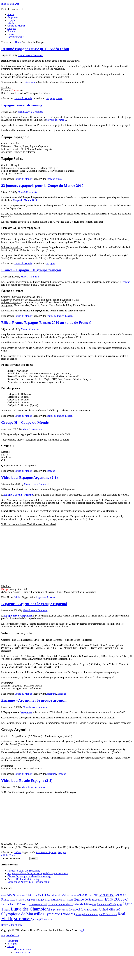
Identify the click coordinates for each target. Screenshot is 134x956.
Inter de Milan (82, 904)
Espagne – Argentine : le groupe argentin (34, 700)
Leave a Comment (33, 55)
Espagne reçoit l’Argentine (17, 615)
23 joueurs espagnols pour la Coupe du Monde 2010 (42, 185)
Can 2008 (82, 894)
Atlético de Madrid (36, 894)
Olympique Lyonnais (59, 914)
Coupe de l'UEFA (17, 900)
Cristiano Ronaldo (66, 900)
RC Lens (112, 914)
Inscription (12, 943)
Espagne (11, 20)
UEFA (10, 23)
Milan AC (114, 909)
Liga (119, 904)
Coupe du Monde (16, 25)
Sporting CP (37, 919)
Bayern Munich (53, 895)
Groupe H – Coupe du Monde (25, 422)
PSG (105, 914)
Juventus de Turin (106, 904)
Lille (66, 910)
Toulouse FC (48, 919)
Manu (21, 55)
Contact (11, 34)
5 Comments (30, 192)
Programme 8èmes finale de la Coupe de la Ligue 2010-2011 (37, 873)
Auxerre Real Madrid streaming (23, 879)
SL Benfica (22, 919)
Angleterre (12, 17)
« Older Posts (8, 855)
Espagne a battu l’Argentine (18, 494)
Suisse (59, 98)
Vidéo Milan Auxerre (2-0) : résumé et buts (29, 882)
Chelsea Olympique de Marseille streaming (29, 876)
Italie (94, 905)
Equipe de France (55, 316)
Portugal (80, 914)
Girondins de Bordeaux (60, 904)
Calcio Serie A (71, 895)
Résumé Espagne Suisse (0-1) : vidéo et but (35, 49)
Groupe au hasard (22, 952)
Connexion (12, 940)
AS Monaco (21, 895)
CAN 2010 (93, 895)
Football (43, 904)
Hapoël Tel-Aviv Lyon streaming (23, 870)
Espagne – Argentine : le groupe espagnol (34, 604)
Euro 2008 (113, 899)
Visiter (10, 946)
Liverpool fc (76, 909)
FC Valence (34, 904)
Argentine (41, 597)
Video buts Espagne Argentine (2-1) (29, 477)
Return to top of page (11, 925)
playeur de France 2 (56, 119)
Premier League (93, 914)
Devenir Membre (16, 37)
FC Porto (22, 904)
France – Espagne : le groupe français (31, 270)
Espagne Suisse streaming (21, 105)
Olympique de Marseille (21, 914)
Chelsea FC (106, 895)
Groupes (11, 28)
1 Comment (33, 276)
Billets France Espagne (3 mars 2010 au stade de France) (46, 322)
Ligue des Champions (31, 908)
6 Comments (35, 429)
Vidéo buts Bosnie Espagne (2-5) (27, 780)
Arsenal (11, 894)
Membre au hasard (23, 949)
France (10, 14)
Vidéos (17, 597)
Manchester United (96, 909)
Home (18, 42)
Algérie (3, 895)
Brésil (63, 895)
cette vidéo (29, 82)
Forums (11, 31)
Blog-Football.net (10, 3)
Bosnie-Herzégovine (46, 852)
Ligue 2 (7, 910)
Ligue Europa (57, 909)
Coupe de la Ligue (34, 899)
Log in (82, 930)
